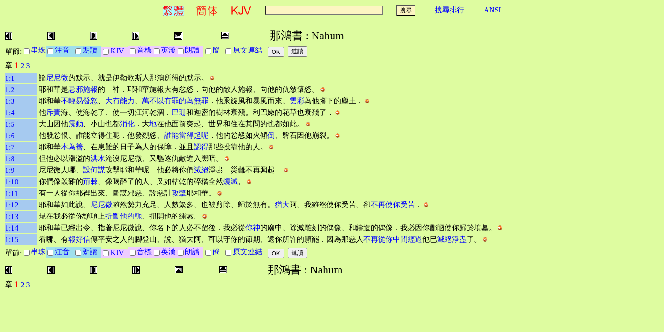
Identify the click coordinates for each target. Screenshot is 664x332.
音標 (144, 50)
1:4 (9, 113)
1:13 (11, 216)
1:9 (9, 170)
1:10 (11, 182)
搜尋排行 (449, 10)
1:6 (9, 136)
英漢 (168, 50)
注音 (64, 50)
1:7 (9, 147)
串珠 (38, 50)
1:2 (9, 90)
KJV (118, 51)
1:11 (11, 193)
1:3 (9, 101)
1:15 (11, 239)
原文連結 (249, 50)
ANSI (492, 10)
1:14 (11, 228)
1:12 (11, 205)
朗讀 (92, 50)
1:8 (9, 159)
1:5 (9, 124)
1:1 (9, 78)
